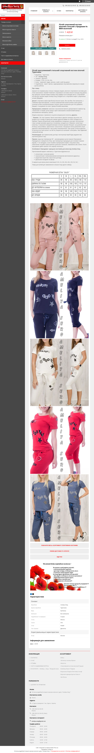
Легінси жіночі (6, 33)
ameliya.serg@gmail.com (8, 102)
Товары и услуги (6, 22)
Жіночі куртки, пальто (9, 29)
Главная (34, 11)
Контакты (69, 11)
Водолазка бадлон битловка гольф (71, 671)
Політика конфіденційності (73, 751)
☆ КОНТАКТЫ (33, 658)
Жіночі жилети (6, 37)
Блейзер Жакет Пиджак (68, 669)
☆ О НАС (32, 660)
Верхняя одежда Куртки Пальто (70, 674)
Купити (67, 45)
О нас (3, 48)
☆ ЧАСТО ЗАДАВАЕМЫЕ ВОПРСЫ (39, 666)
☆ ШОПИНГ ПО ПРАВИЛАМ (37, 685)
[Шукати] (23, 15)
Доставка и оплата (7, 59)
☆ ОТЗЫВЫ (32, 663)
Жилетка (63, 663)
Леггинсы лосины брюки (68, 660)
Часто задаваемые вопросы (10, 56)
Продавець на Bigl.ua (47, 749)
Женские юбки (6, 41)
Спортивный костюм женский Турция (72, 666)
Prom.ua (56, 747)
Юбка (62, 658)
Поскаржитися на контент (58, 751)
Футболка (64, 677)
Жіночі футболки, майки (9, 44)
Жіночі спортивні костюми (10, 26)
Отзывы (3, 52)
